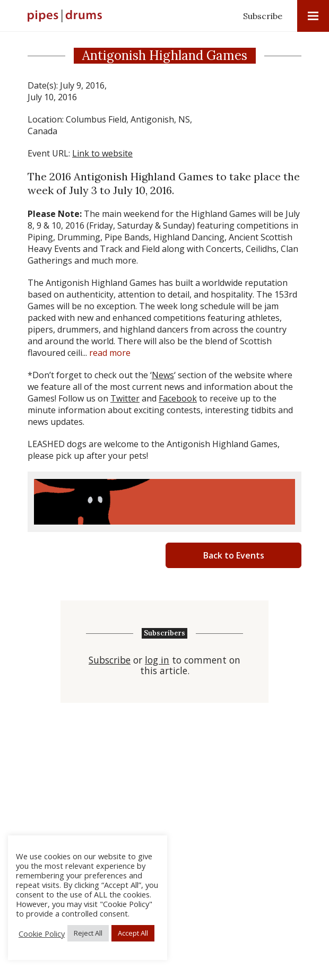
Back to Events (233, 555)
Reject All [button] (88, 933)
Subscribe (262, 16)
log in (157, 660)
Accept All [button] (133, 933)
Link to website (102, 153)
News (163, 375)
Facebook (178, 398)
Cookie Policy (42, 933)
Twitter (125, 398)
